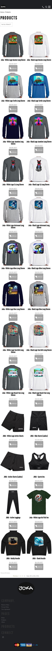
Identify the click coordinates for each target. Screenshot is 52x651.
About (3, 622)
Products (3, 620)
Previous (15, 576)
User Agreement (5, 609)
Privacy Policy (5, 607)
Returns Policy (5, 605)
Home (2, 12)
